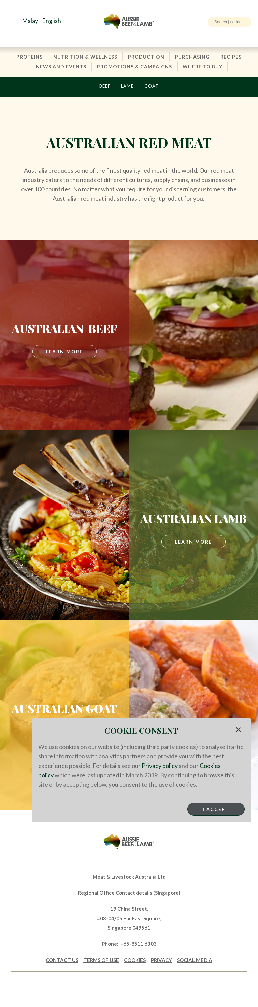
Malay (30, 20)
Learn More (193, 542)
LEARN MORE (64, 352)
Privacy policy (160, 765)
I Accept (216, 809)
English (51, 20)
